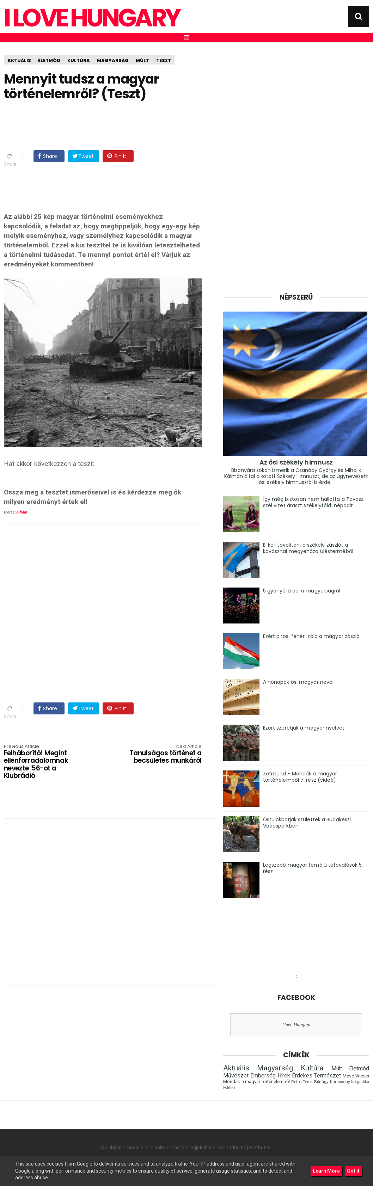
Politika (229, 1087)
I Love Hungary (92, 18)
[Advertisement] (132, 124)
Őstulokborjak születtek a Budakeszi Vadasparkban (307, 822)
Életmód (49, 60)
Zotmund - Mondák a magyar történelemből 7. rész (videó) (300, 777)
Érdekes (302, 1076)
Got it (353, 1171)
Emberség (263, 1076)
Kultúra (78, 60)
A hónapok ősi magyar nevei (298, 682)
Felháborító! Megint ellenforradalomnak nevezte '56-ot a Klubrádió (43, 762)
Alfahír (21, 512)
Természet (327, 1076)
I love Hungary (296, 1024)
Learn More (326, 1171)
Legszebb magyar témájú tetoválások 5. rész (313, 868)
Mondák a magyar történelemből (256, 1081)
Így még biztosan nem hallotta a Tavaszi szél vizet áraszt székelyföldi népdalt (314, 502)
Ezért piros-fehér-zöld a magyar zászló (311, 636)
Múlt (142, 60)
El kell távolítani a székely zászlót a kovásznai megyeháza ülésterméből (308, 548)
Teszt (163, 60)
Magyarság (113, 60)
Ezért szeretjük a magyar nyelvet (303, 727)
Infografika (360, 1082)
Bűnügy (321, 1081)
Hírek (283, 1076)
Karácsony (340, 1081)
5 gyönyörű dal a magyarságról (302, 590)
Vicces (362, 1076)
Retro (296, 1081)
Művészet (236, 1076)
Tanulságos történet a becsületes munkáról (162, 754)
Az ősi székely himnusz (296, 462)
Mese (348, 1076)
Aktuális (19, 60)
